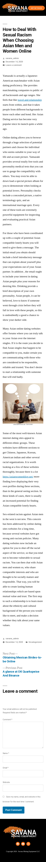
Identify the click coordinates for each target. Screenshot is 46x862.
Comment (7, 719)
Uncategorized (35, 642)
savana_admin (12, 58)
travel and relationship (30, 100)
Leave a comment (14, 65)
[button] (22, 8)
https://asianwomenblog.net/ (18, 476)
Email (5, 768)
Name (6, 753)
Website (6, 782)
